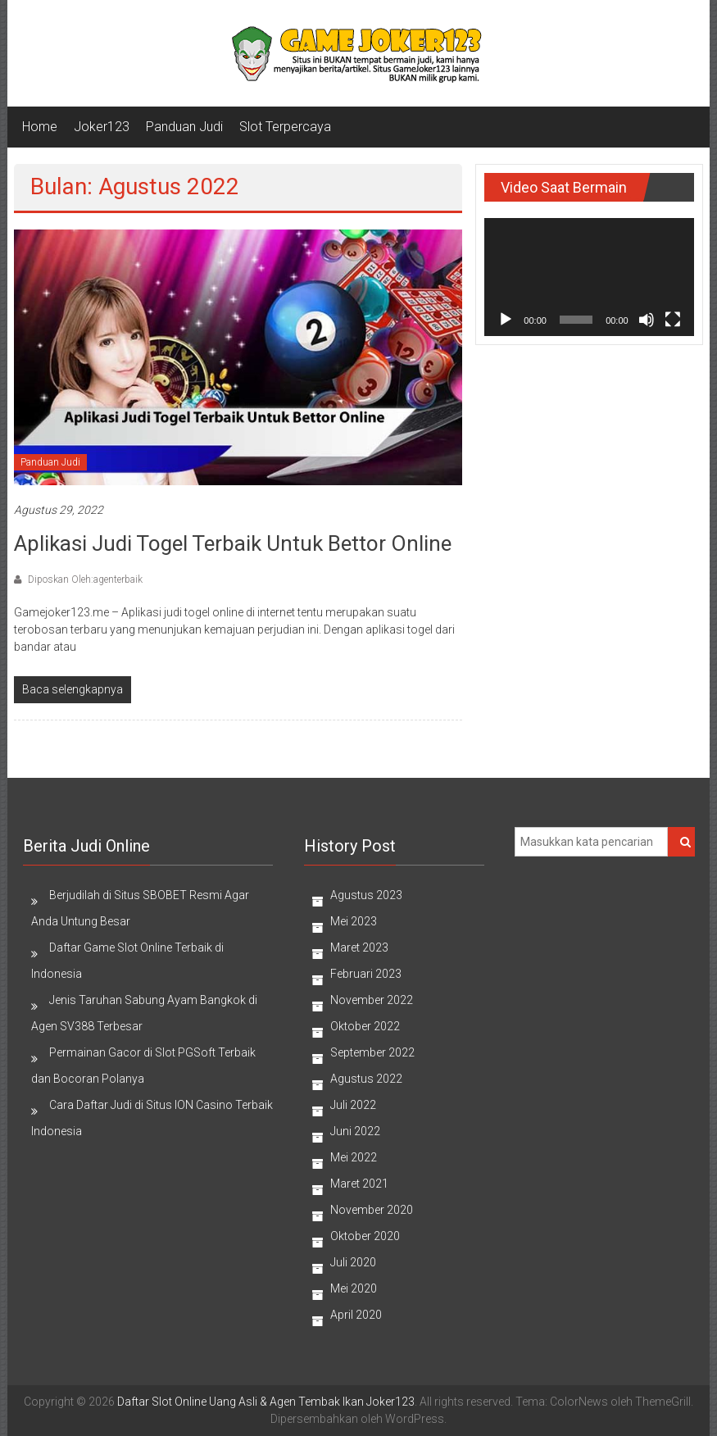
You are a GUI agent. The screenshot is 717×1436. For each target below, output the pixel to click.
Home (39, 126)
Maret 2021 (359, 1183)
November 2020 (371, 1209)
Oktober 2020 (365, 1236)
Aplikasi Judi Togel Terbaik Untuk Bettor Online (233, 543)
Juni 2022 (355, 1131)
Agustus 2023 (366, 895)
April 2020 (356, 1314)
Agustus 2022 (366, 1078)
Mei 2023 (353, 921)
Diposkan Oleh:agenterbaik (84, 579)
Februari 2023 (366, 973)
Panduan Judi (184, 126)
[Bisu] (646, 319)
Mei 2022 (353, 1157)
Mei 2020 (353, 1288)
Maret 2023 (359, 947)
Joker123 (101, 126)
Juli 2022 (353, 1104)
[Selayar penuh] (673, 319)
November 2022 (371, 1000)
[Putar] (505, 319)
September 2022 (372, 1052)
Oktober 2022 (365, 1026)
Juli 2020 (353, 1262)
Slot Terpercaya (285, 126)
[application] (588, 277)
